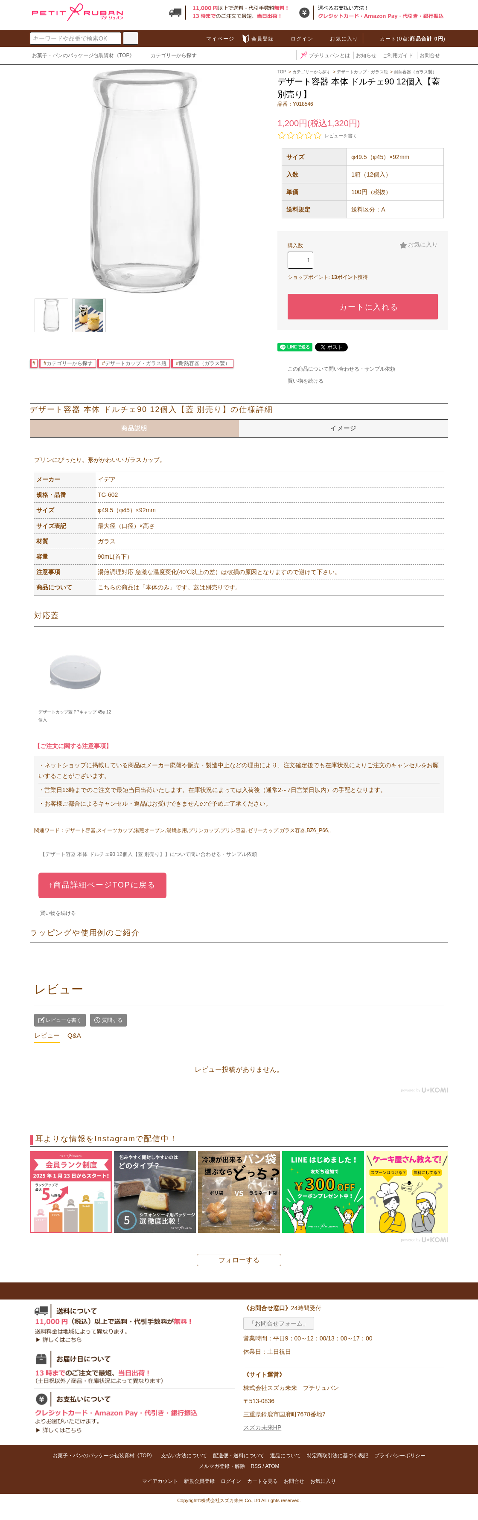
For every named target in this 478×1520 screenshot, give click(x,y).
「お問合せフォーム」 (279, 1323)
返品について (285, 1456)
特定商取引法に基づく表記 (337, 1456)
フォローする (239, 1260)
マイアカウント (160, 1481)
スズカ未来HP (262, 1427)
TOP (281, 72)
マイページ (215, 39)
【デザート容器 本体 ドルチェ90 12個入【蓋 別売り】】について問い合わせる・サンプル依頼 (143, 854)
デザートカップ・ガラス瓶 (135, 363)
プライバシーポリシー (400, 1456)
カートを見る (262, 1481)
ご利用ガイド (397, 55)
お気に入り (339, 39)
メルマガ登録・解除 (222, 1466)
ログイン (296, 39)
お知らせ (366, 55)
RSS (256, 1466)
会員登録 (257, 39)
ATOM (272, 1466)
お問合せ (430, 55)
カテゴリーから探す (168, 56)
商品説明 (134, 428)
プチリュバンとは (324, 55)
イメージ (343, 428)
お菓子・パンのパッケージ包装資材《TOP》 (83, 55)
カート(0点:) (408, 39)
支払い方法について (184, 1456)
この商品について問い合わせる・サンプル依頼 (336, 369)
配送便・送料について (238, 1456)
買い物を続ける (300, 381)
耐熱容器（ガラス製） (204, 363)
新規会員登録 (199, 1481)
